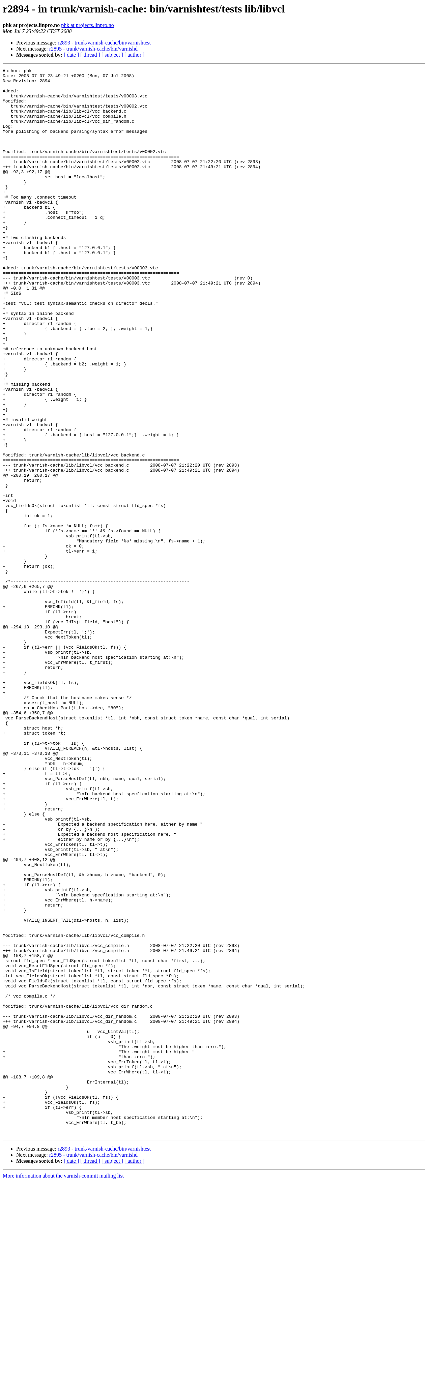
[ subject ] (112, 55)
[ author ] (134, 55)
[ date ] (71, 55)
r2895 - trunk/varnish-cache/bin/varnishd (93, 49)
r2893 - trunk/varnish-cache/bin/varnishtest (104, 43)
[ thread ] (90, 55)
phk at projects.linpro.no (87, 25)
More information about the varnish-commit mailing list (63, 1389)
